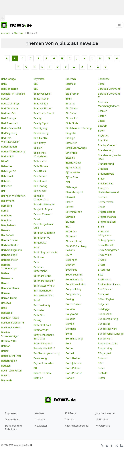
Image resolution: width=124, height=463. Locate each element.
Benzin (37, 219)
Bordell (70, 353)
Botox (101, 120)
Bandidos (6, 215)
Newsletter (41, 425)
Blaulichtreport (74, 192)
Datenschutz (12, 419)
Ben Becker (39, 176)
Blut (68, 226)
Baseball (6, 303)
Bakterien (6, 186)
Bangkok (6, 220)
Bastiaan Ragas (10, 317)
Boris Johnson (74, 363)
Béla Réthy (39, 143)
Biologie (70, 138)
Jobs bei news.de (104, 413)
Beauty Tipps (40, 123)
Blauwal (70, 197)
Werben (39, 413)
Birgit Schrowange (76, 148)
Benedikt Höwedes (44, 204)
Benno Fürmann (42, 214)
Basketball (7, 312)
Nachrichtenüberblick (77, 425)
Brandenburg (105, 150)
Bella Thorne (40, 166)
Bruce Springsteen (108, 250)
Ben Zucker (39, 191)
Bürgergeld (104, 353)
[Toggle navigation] (119, 25)
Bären (4, 283)
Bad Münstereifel (11, 128)
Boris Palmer (73, 368)
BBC (35, 84)
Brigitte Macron (107, 216)
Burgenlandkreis (107, 343)
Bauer (4, 351)
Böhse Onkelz (73, 304)
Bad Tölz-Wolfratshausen (10, 139)
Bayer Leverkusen (11, 370)
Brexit (101, 207)
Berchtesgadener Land (43, 226)
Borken (70, 378)
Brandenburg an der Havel (109, 157)
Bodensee (71, 269)
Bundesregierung (108, 319)
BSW (100, 274)
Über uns (40, 419)
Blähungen (72, 187)
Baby (4, 84)
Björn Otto (72, 177)
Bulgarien (103, 304)
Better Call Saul (42, 325)
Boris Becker (73, 358)
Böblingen (72, 259)
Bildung (70, 103)
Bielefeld (71, 84)
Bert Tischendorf (43, 290)
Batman (5, 346)
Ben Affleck (39, 171)
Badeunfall (7, 156)
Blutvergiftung (74, 241)
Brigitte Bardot (106, 212)
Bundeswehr (105, 338)
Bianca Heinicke (42, 373)
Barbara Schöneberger (9, 266)
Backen (5, 98)
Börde (69, 348)
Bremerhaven (106, 202)
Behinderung (40, 133)
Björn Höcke (73, 172)
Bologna (70, 319)
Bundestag (104, 323)
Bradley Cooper (107, 145)
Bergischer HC (41, 237)
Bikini (69, 98)
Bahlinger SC (8, 171)
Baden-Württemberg (13, 151)
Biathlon (38, 378)
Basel (4, 307)
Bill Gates (71, 113)
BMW (69, 255)
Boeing (70, 299)
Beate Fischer (41, 98)
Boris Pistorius (74, 373)
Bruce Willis (104, 255)
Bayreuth (6, 380)
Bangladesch (8, 225)
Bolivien (70, 309)
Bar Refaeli (7, 235)
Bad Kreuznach (9, 123)
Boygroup (103, 135)
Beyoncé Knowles (43, 363)
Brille (101, 226)
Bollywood (72, 314)
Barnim (5, 293)
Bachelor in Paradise (13, 93)
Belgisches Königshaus (40, 154)
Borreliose (104, 79)
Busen (101, 368)
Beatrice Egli (40, 103)
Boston (102, 116)
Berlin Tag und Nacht (45, 252)
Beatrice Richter (42, 108)
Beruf (36, 300)
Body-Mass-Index (76, 284)
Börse (101, 84)
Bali (3, 191)
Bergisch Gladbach (44, 232)
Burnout (102, 358)
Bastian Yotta (8, 341)
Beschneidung (41, 305)
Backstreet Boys (10, 103)
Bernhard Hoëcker (44, 280)
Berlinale (38, 257)
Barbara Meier (9, 259)
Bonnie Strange (75, 338)
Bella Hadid (39, 161)
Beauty (37, 118)
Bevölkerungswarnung (45, 353)
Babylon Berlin (9, 88)
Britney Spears (106, 240)
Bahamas (6, 166)
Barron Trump (9, 298)
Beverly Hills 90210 (44, 348)
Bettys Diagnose (42, 343)
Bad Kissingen (9, 118)
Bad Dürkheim (9, 108)
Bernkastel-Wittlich (44, 285)
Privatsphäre (102, 425)
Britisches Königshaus (104, 233)
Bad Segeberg (9, 133)
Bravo (101, 178)
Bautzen (6, 365)
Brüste (101, 264)
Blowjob (70, 216)
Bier (68, 88)
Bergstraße (39, 242)
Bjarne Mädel (73, 162)
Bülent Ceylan (106, 299)
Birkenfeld (72, 152)
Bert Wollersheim (43, 295)
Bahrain (5, 181)
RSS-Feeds (70, 413)
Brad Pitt (103, 140)
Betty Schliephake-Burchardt (44, 336)
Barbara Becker (10, 245)
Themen (69, 419)
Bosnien (102, 111)
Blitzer (69, 207)
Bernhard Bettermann (40, 269)
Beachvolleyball (42, 93)
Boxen (101, 130)
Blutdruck (71, 231)
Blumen (70, 221)
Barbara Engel (9, 255)
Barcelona (7, 278)
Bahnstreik (7, 176)
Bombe (70, 323)
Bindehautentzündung (78, 128)
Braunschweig (106, 173)
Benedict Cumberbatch (41, 197)
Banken (5, 230)
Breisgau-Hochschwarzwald (108, 190)
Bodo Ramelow (74, 279)
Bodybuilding (73, 289)
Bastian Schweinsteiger (10, 334)
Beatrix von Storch (44, 113)
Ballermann (8, 200)
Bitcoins (70, 157)
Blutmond (71, 236)
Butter (101, 378)
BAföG (4, 161)
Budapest (103, 294)
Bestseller (39, 310)
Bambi (5, 210)
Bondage (71, 328)
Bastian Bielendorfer (13, 322)
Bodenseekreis (74, 274)
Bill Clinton (72, 108)
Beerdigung (40, 128)
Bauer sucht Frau (11, 355)
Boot (68, 343)
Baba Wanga (8, 79)
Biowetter (71, 143)
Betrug (37, 320)
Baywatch (38, 79)
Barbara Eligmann (11, 250)
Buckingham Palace (109, 284)
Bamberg (6, 205)
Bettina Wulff (40, 330)
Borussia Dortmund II (109, 95)
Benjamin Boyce (42, 209)
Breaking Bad (105, 183)
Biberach (71, 79)
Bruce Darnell (106, 245)
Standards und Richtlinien (13, 427)
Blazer (69, 202)
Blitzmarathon (74, 212)
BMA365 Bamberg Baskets (76, 248)
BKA (68, 182)
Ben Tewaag (40, 186)
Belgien (37, 148)
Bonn (69, 333)
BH (35, 368)
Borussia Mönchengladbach (108, 104)
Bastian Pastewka (11, 327)
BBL (35, 88)
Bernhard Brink (42, 275)
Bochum (70, 264)
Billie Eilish (72, 123)
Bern (36, 262)
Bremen (102, 197)
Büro (100, 363)
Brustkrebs (104, 269)
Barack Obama (9, 240)
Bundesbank (105, 314)
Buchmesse (104, 279)
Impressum (11, 413)
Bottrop (102, 125)
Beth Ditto (39, 315)
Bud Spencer (105, 289)
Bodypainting (73, 294)
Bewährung (40, 358)
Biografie (71, 133)
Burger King (105, 348)
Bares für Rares (10, 288)
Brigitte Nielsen (107, 221)
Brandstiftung (106, 164)
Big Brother (72, 93)
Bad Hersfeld (8, 113)
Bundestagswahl (107, 328)
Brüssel (102, 259)
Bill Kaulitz (72, 118)
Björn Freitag (73, 167)
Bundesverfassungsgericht (110, 333)
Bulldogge (104, 309)
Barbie (5, 273)
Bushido (102, 373)
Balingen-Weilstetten (13, 196)
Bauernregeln (9, 360)
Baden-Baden (9, 146)
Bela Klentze (40, 138)
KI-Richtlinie (102, 419)
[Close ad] (2, 17)
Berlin (36, 247)
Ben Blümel (40, 181)
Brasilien (103, 168)
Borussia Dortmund (109, 88)
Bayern (5, 375)
